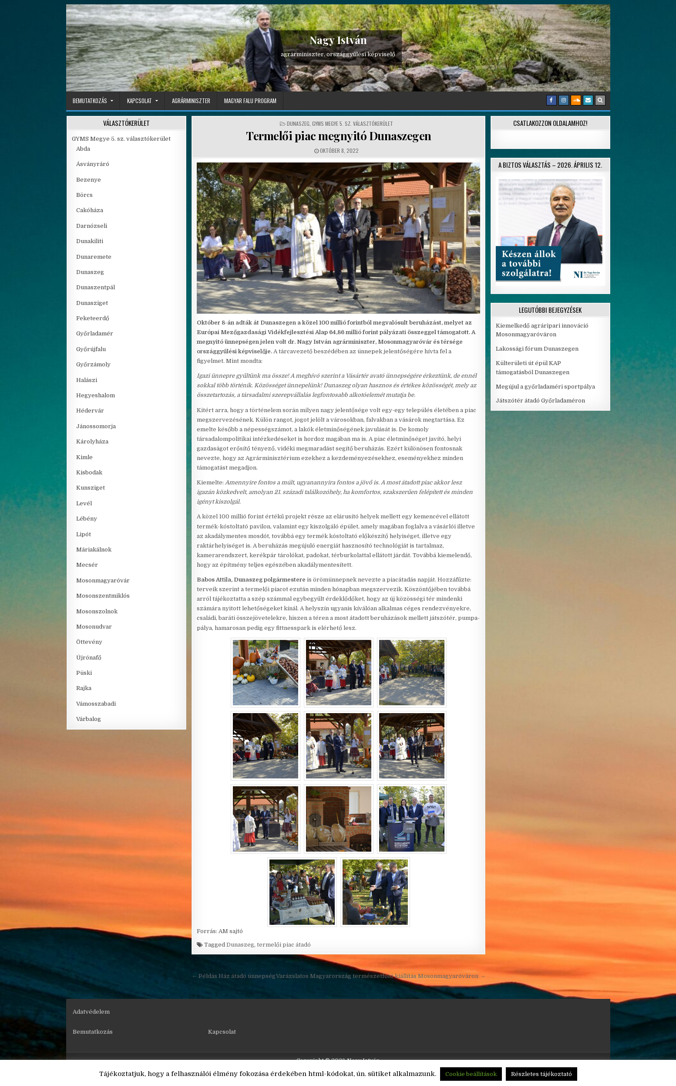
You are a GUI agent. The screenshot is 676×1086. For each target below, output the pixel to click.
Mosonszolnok (97, 611)
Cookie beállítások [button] (471, 1074)
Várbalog (88, 719)
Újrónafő (88, 657)
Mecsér (87, 565)
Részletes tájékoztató (541, 1074)
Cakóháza (89, 210)
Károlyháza (92, 441)
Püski (84, 673)
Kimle (84, 457)
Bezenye (88, 179)
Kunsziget (90, 487)
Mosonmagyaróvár (103, 580)
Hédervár (90, 410)
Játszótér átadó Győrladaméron (540, 400)
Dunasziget (92, 303)
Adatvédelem (91, 1011)
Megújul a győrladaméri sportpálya (545, 386)
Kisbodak (89, 472)
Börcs (84, 195)
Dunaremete (93, 257)
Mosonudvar (94, 626)
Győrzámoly (93, 364)
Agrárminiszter (191, 100)
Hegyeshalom (95, 395)
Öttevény (89, 642)
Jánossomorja (96, 426)
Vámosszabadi (96, 703)
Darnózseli (91, 226)
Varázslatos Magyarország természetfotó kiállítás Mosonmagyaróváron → (380, 976)
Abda (83, 148)
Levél (84, 503)
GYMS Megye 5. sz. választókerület (352, 123)
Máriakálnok (93, 549)
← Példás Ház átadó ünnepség (234, 976)
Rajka (83, 688)
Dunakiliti (89, 241)
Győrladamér (94, 333)
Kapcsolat (139, 100)
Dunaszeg (298, 123)
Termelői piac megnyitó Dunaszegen (338, 135)
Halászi (86, 380)
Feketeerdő (92, 318)
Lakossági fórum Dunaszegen (538, 348)
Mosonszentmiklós (103, 595)
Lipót (83, 534)
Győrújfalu (91, 349)
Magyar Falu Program (250, 100)
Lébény (86, 518)
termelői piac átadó (284, 944)
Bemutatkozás (90, 100)
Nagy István (338, 40)
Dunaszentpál (95, 287)
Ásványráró (92, 164)
